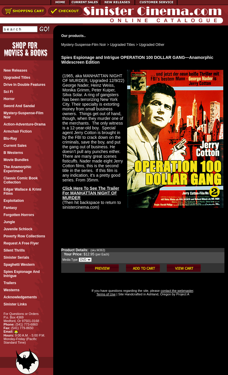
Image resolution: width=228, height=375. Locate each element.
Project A (182, 294)
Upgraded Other (151, 45)
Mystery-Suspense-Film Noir (83, 45)
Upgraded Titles (122, 45)
